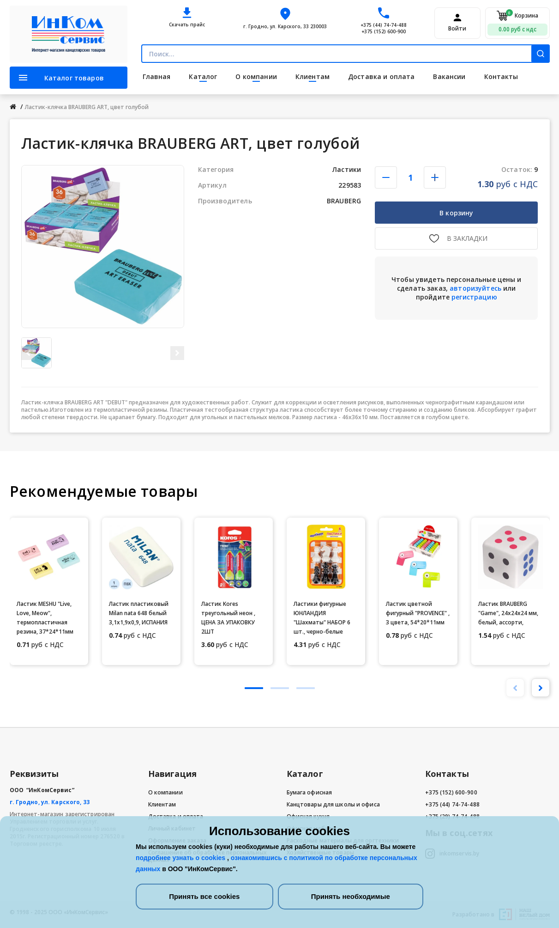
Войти (457, 28)
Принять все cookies (204, 896)
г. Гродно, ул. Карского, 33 (50, 802)
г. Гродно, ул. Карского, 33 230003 (285, 26)
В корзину (456, 212)
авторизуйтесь (475, 288)
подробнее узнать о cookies (181, 857)
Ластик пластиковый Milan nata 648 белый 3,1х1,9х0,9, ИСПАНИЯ (138, 613)
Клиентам (162, 804)
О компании (165, 792)
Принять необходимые (350, 896)
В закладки (467, 238)
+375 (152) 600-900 (383, 31)
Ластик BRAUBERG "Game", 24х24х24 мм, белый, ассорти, (508, 613)
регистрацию (474, 297)
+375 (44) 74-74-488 (384, 25)
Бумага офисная (309, 792)
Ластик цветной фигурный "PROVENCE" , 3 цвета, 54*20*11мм (418, 613)
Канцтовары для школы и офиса (333, 804)
